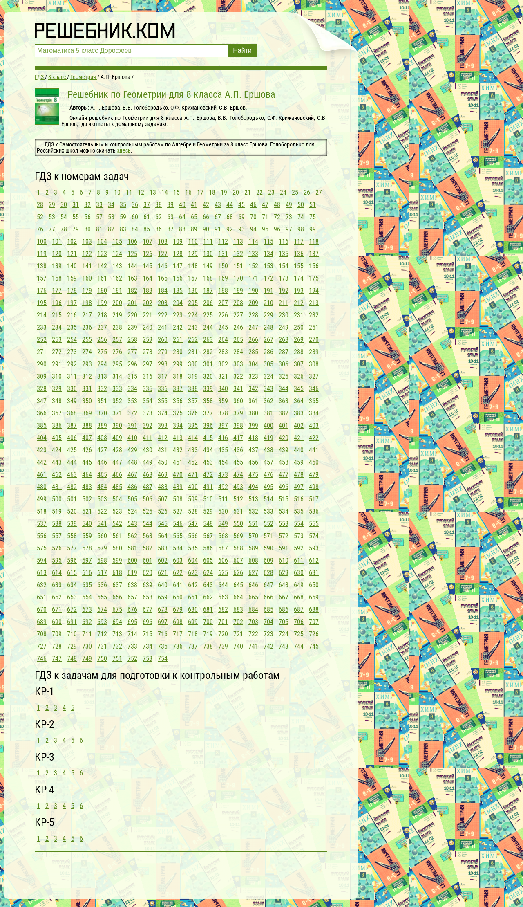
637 (117, 585)
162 (117, 278)
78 (63, 229)
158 (57, 278)
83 (123, 229)
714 (132, 634)
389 (102, 425)
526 (163, 511)
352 (117, 401)
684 (253, 609)
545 (163, 524)
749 (87, 658)
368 (72, 413)
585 (193, 548)
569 (238, 536)
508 (178, 499)
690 (57, 622)
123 (102, 254)
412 (163, 438)
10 (117, 192)
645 (238, 585)
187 (208, 290)
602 (163, 560)
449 (147, 462)
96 (277, 229)
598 (102, 560)
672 (72, 609)
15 (176, 192)
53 (52, 217)
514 (268, 499)
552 (268, 524)
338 (193, 389)
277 (132, 352)
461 (42, 474)
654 (87, 597)
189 (238, 290)
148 (193, 266)
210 (268, 303)
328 (42, 389)
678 (163, 609)
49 (289, 205)
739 (223, 646)
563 (147, 536)
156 (314, 266)
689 (42, 622)
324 (268, 376)
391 (132, 425)
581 (132, 548)
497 (299, 487)
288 (299, 352)
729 (72, 646)
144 (132, 266)
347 (42, 401)
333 (117, 389)
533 (268, 511)
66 (206, 217)
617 (102, 573)
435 (223, 450)
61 (146, 217)
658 (147, 597)
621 (163, 573)
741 (253, 646)
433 (193, 450)
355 (163, 401)
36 (135, 205)
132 (238, 254)
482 (72, 487)
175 (314, 278)
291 (57, 364)
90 (206, 229)
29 (52, 205)
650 (314, 585)
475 (253, 474)
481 (57, 487)
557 (57, 536)
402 (299, 425)
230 (283, 315)
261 (178, 339)
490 (193, 487)
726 (314, 634)
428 (117, 450)
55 (75, 217)
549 (223, 524)
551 (253, 524)
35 (123, 205)
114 (253, 241)
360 (238, 401)
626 (238, 573)
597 (87, 560)
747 (57, 658)
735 (163, 646)
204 (178, 303)
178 (72, 290)
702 (238, 622)
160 (87, 278)
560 (102, 536)
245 (223, 327)
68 (229, 217)
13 (153, 192)
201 (132, 303)
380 (253, 413)
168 (208, 278)
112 (223, 241)
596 (72, 560)
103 (87, 241)
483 (87, 487)
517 (314, 499)
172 (268, 278)
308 (314, 364)
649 (299, 585)
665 (253, 597)
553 (283, 524)
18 (212, 192)
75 (312, 217)
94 (253, 229)
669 (314, 597)
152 (253, 266)
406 (72, 438)
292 (72, 364)
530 (223, 511)
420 (283, 438)
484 (102, 487)
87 (170, 229)
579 (102, 548)
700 (208, 622)
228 (253, 315)
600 (132, 560)
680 (193, 609)
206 (208, 303)
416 (223, 438)
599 (117, 560)
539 (72, 524)
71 (265, 217)
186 (193, 290)
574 (314, 536)
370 (102, 413)
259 (147, 339)
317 (163, 376)
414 (193, 438)
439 (283, 450)
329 (57, 389)
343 (268, 389)
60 (135, 217)
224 (193, 315)
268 (283, 339)
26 (307, 192)
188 (223, 290)
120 (57, 254)
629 (283, 573)
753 (147, 658)
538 (57, 524)
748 (72, 658)
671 (57, 609)
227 (238, 315)
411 (147, 438)
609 (268, 560)
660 (178, 597)
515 (283, 499)
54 (63, 217)
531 (238, 511)
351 (102, 401)
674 (102, 609)
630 (299, 573)
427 (102, 450)
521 (87, 511)
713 (117, 634)
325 (283, 376)
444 (72, 462)
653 (72, 597)
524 (132, 511)
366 (42, 413)
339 (208, 389)
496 (283, 487)
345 (299, 389)
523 (117, 511)
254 (72, 339)
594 (42, 560)
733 (132, 646)
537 (42, 524)
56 (87, 217)
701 (223, 622)
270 (314, 339)
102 (72, 241)
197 (72, 303)
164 (147, 278)
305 (268, 364)
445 (87, 462)
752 (132, 658)
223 (178, 315)
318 (178, 376)
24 (283, 192)
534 (283, 511)
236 (87, 327)
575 (42, 548)
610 (283, 560)
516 (299, 499)
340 (223, 389)
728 (57, 646)
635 (87, 585)
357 (193, 401)
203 (163, 303)
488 (163, 487)
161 (102, 278)
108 (163, 241)
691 (72, 622)
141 (87, 266)
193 (299, 290)
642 (193, 585)
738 (208, 646)
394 (178, 425)
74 (300, 217)
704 (268, 622)
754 (163, 658)
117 (299, 241)
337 (178, 389)
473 (223, 474)
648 (283, 585)
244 (208, 327)
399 (253, 425)
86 (158, 229)
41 (194, 205)
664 (238, 597)
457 (268, 462)
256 (102, 339)
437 (253, 450)
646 (253, 585)
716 (163, 634)
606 (223, 560)
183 (147, 290)
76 (40, 229)
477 (283, 474)
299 (178, 364)
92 (229, 229)
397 (223, 425)
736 (178, 646)
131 (223, 254)
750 (102, 658)
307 (299, 364)
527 (178, 511)
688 (314, 609)
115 (268, 241)
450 (163, 462)
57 (99, 217)
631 (314, 573)
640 (163, 585)
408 (102, 438)
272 (57, 352)
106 (132, 241)
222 (163, 315)
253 (57, 339)
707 (314, 622)
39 (170, 205)
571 (268, 536)
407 (87, 438)
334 (132, 389)
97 (289, 229)
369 (87, 413)
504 (117, 499)
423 (42, 450)
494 (253, 487)
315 (132, 376)
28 (40, 205)
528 (193, 511)
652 (57, 597)
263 (208, 339)
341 (238, 389)
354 (147, 401)
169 (223, 278)
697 (163, 622)
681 (208, 609)
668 (299, 597)
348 (57, 401)
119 (42, 254)
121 (72, 254)
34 (111, 205)
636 (102, 585)
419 (268, 438)
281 (193, 352)
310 (57, 376)
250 (299, 327)
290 (42, 364)
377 (208, 413)
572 (283, 536)
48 (277, 205)
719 (208, 634)
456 (253, 462)
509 (193, 499)
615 (72, 573)
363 (283, 401)
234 (57, 327)
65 (194, 217)
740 (238, 646)
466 (117, 474)
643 (208, 585)
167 (193, 278)
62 (158, 217)
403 (314, 425)
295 (117, 364)
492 (223, 487)
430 (147, 450)
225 (208, 315)
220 (132, 315)
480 (42, 487)
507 (163, 499)
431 (163, 450)
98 (300, 229)
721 (238, 634)
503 (102, 499)
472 (208, 474)
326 (299, 376)
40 (182, 205)
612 (314, 560)
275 (102, 352)
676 (132, 609)
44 (229, 205)
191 (268, 290)
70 (253, 217)
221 (147, 315)
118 (314, 241)
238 (117, 327)
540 (87, 524)
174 (299, 278)
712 (102, 634)
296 (132, 364)
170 (238, 278)
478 (299, 474)
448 (132, 462)
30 (63, 205)
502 (87, 499)
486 (132, 487)
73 (289, 217)
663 (223, 597)
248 (268, 327)
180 (102, 290)
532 (253, 511)
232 (314, 315)
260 (163, 339)
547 (193, 524)
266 (253, 339)
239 (132, 327)
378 (223, 413)
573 (299, 536)
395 (193, 425)
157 (42, 278)
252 (42, 339)
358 (208, 401)
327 (314, 376)
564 (163, 536)
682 (223, 609)
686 (283, 609)
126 (147, 254)
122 (87, 254)
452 (193, 462)
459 (299, 462)
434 (208, 450)
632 (42, 585)
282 (208, 352)
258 (132, 339)
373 (147, 413)
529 (208, 511)
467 (132, 474)
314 (117, 376)
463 (72, 474)
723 (268, 634)
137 (314, 254)
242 (178, 327)
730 (87, 646)
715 (147, 634)
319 (193, 376)
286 (268, 352)
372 (132, 413)
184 (163, 290)
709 (57, 634)
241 (163, 327)
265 (238, 339)
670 (42, 609)
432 (178, 450)
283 (223, 352)
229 (268, 315)
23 (271, 192)
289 (314, 352)
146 (163, 266)
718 (193, 634)
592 (299, 548)
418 (253, 438)
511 (223, 499)
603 (178, 560)
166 (178, 278)
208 (238, 303)
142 (102, 266)
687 (299, 609)
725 (299, 634)
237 (102, 327)
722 (253, 634)
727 (42, 646)
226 (223, 315)
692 (87, 622)
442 (42, 462)
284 (238, 352)
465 (102, 474)
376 (193, 413)
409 (117, 438)
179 (87, 290)
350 (87, 401)
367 (57, 413)
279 (163, 352)
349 (72, 401)
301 (208, 364)
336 (163, 389)
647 (268, 585)
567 (208, 536)
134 (268, 254)
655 (102, 597)
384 (314, 413)
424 (57, 450)
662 (208, 597)
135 (283, 254)
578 (87, 548)
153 (268, 266)
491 (208, 487)
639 (147, 585)
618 (117, 573)
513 (253, 499)
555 (314, 524)
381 (268, 413)
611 (299, 560)
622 (178, 573)
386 (57, 425)
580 (117, 548)
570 (253, 536)
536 (314, 511)
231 (299, 315)
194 (314, 290)
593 (314, 548)
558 (72, 536)
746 (42, 658)
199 (102, 303)
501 (72, 499)
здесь (124, 150)
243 (193, 327)
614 (57, 573)
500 (57, 499)
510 (208, 499)
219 (117, 315)
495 (268, 487)
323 (253, 376)
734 (147, 646)
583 (163, 548)
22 (259, 192)
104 (102, 241)
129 (193, 254)
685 (268, 609)
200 (117, 303)
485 (117, 487)
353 (132, 401)
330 (72, 389)
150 (223, 266)
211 (283, 303)
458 (283, 462)
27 (318, 192)
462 (57, 474)
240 (147, 327)
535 (299, 511)
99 (312, 229)
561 (117, 536)
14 (164, 192)
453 (208, 462)
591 (283, 548)
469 (163, 474)
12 (141, 192)
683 (238, 609)
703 (253, 622)
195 (42, 303)
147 (178, 266)
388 (87, 425)
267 (268, 339)
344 (283, 389)
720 (223, 634)
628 (268, 573)
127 (163, 254)
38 (158, 205)
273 (72, 352)
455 (238, 462)
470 (178, 474)
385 (42, 425)
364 (299, 401)
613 (42, 573)
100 (42, 241)
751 (117, 658)
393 (163, 425)
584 (178, 548)
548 (208, 524)
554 (299, 524)
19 (224, 192)
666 (268, 597)
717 (178, 634)
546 (178, 524)
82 (111, 229)
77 (52, 229)
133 (253, 254)
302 (223, 364)
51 (312, 205)
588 (238, 548)
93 (241, 229)
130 (208, 254)
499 (42, 499)
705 (283, 622)
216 (72, 315)
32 (87, 205)
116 (283, 241)
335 (147, 389)
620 (147, 573)
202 (147, 303)
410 (132, 438)
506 (147, 499)
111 (208, 241)
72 (277, 217)
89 (194, 229)
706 (299, 622)
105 (117, 241)
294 (102, 364)
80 (87, 229)
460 (314, 462)
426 (87, 450)
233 (42, 327)
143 (117, 266)
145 (147, 266)
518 (42, 511)
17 (200, 192)
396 (208, 425)
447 (117, 462)
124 (117, 254)
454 (223, 462)
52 (40, 217)
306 (283, 364)
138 (42, 266)
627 (253, 573)
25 (295, 192)
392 (147, 425)
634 (72, 585)
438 (268, 450)
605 (208, 560)
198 (87, 303)
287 (283, 352)
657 (132, 597)
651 (42, 597)
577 (72, 548)
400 (268, 425)
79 (75, 229)
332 (102, 389)
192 (283, 290)
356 (178, 401)
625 (223, 573)
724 (283, 634)
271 (42, 352)
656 (117, 597)
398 (238, 425)
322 (238, 376)
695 (132, 622)
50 (300, 205)
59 (123, 217)
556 (42, 536)
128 (178, 254)
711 (87, 634)
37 (146, 205)
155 (299, 266)
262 (193, 339)
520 (72, 511)
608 (253, 560)
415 (208, 438)
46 (253, 205)
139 (57, 266)
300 (193, 364)
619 (132, 573)
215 (57, 315)
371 (117, 413)
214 (42, 315)
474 (238, 474)
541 (102, 524)
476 (268, 474)
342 (253, 389)
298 (163, 364)
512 (238, 499)
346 (314, 389)
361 (253, 401)
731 (102, 646)
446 (102, 462)
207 (223, 303)
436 (238, 450)
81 (99, 229)
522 (102, 511)
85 (146, 229)
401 (283, 425)
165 (163, 278)
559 (87, 536)
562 (132, 536)
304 (253, 364)
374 (163, 413)
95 (265, 229)
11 (129, 192)
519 (57, 511)
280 (178, 352)
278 (147, 352)
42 (206, 205)
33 (99, 205)
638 (132, 585)
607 (238, 560)
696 (147, 622)
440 (299, 450)
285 (253, 352)
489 (178, 487)
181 (117, 290)
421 (299, 438)
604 (193, 560)
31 (75, 205)
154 (283, 266)
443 (57, 462)
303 (238, 364)
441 (314, 450)
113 (238, 241)
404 (42, 438)
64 (182, 217)
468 (147, 474)
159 (72, 278)
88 (182, 229)
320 (208, 376)
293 (87, 364)
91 (218, 229)
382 (283, 413)
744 (299, 646)
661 (193, 597)
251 (314, 327)
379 (238, 413)
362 (268, 401)
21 (247, 192)
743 (283, 646)
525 (147, 511)
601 (147, 560)
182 (132, 290)
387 (72, 425)
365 (314, 401)
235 (72, 327)
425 (72, 450)
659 (163, 597)
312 (87, 376)
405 (57, 438)
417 (238, 438)
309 (42, 376)
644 (223, 585)
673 (87, 609)
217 (87, 315)
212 (299, 303)
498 (314, 487)
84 (135, 229)
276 (117, 352)
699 (193, 622)
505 (132, 499)
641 (178, 585)
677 (147, 609)
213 (314, 303)
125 (132, 254)
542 (117, 524)
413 (178, 438)
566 (193, 536)
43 (218, 205)
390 (117, 425)
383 (299, 413)
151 (238, 266)
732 (117, 646)
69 (241, 217)
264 (223, 339)
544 (147, 524)
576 (57, 548)
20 (235, 192)
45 (241, 205)
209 (253, 303)
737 (193, 646)
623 (193, 573)
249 (283, 327)
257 (117, 339)
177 (57, 290)
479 (314, 474)
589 (253, 548)
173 (283, 278)
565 (178, 536)
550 (238, 524)
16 (188, 192)
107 (147, 241)
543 (132, 524)
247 (253, 327)
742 (268, 646)
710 (72, 634)
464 (87, 474)
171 (253, 278)
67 (218, 217)
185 (178, 290)
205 (193, 303)
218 (102, 315)
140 (72, 266)
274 (87, 352)
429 (132, 450)
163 (132, 278)
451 (178, 462)
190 (253, 290)
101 (57, 241)
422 (314, 438)
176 (42, 290)
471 (193, 474)
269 (299, 339)
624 (208, 573)
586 (208, 548)
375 (178, 413)
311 (72, 376)
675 (117, 609)
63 (170, 217)
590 (268, 548)
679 (178, 609)
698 (178, 622)
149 (208, 266)
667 (283, 597)
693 (102, 622)
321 (223, 376)
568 (223, 536)
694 (117, 622)
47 (265, 205)
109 (178, 241)
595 (57, 560)
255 (87, 339)
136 (299, 254)
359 (223, 401)
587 (223, 548)
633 (57, 585)
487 (147, 487)
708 (42, 634)
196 (57, 303)
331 (87, 389)
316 (147, 376)
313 (102, 376)
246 (238, 327)
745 (314, 646)
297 (147, 364)
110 (193, 241)
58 (111, 217)
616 (87, 573)
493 (238, 487)
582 (147, 548)
